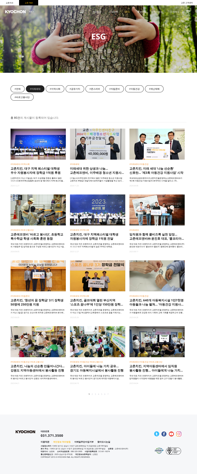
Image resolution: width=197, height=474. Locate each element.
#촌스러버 (94, 88)
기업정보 (96, 11)
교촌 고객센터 (187, 3)
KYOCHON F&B (15, 11)
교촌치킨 (9, 3)
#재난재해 (154, 88)
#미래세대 (35, 88)
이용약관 (45, 441)
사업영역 (113, 11)
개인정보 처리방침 (62, 441)
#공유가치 (75, 88)
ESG (128, 11)
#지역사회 (55, 88)
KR (31, 12)
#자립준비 (114, 88)
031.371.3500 (52, 435)
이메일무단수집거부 (84, 441)
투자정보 (158, 11)
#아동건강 (134, 88)
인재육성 (174, 11)
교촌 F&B (29, 3)
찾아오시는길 (103, 441)
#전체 (18, 88)
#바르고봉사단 (22, 97)
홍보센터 (141, 11)
